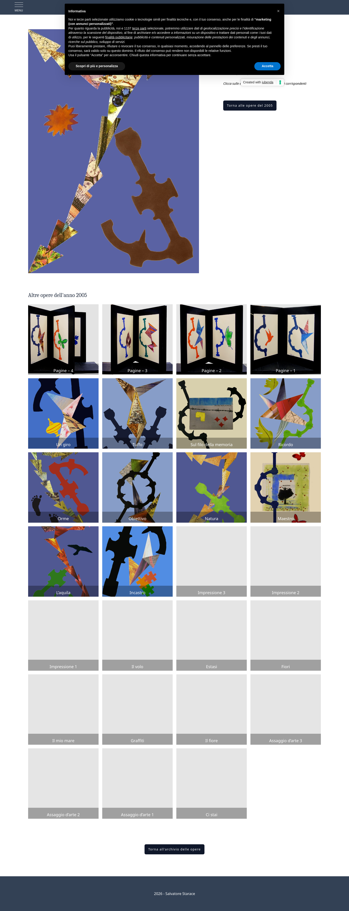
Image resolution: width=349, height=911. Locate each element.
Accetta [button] (267, 66)
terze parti (139, 28)
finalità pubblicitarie (118, 37)
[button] (278, 11)
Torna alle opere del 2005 (250, 105)
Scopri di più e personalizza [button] (97, 66)
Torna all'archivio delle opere (174, 849)
